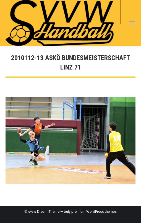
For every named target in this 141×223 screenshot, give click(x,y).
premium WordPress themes (94, 211)
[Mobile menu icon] (132, 23)
